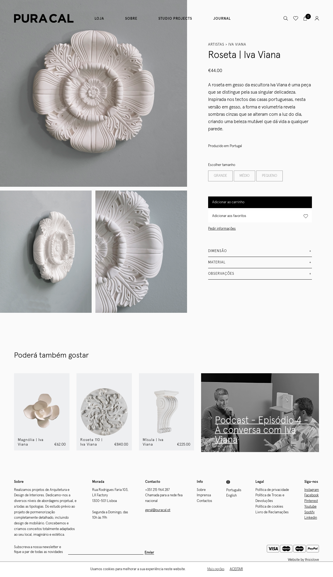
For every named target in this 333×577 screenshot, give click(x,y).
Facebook (311, 495)
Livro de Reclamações (272, 512)
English (231, 495)
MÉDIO (244, 176)
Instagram (311, 490)
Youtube (310, 506)
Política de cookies (269, 506)
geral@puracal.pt (157, 510)
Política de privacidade (272, 490)
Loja (99, 19)
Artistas (216, 44)
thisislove (312, 560)
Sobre (131, 19)
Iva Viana (237, 44)
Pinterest (311, 501)
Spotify (309, 512)
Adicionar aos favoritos (260, 216)
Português (233, 490)
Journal (222, 19)
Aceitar (236, 570)
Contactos (204, 501)
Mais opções (215, 570)
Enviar (149, 552)
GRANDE (220, 176)
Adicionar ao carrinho (228, 202)
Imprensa (204, 495)
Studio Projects (175, 19)
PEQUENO (269, 176)
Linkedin (310, 518)
